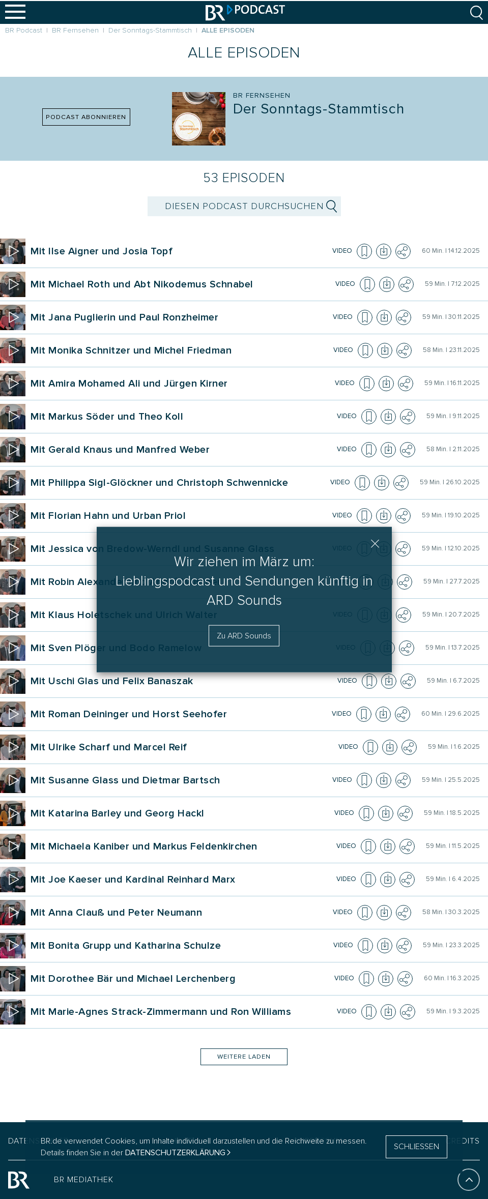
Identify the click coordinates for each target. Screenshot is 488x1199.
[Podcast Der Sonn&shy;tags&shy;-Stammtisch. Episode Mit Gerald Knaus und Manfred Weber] (182, 450)
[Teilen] (403, 251)
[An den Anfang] (468, 1179)
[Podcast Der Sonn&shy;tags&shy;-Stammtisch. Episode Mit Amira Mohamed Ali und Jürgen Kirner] (181, 383)
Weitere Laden (244, 1056)
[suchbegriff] (244, 206)
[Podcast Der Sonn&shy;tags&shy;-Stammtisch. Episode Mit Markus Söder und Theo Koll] (182, 417)
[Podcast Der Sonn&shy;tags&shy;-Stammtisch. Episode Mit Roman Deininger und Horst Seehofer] (180, 714)
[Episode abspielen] (12, 251)
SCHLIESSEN (416, 1147)
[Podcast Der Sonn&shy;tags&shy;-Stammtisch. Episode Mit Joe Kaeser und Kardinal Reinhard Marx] (182, 879)
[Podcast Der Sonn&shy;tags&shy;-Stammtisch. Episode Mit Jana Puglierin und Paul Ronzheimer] (180, 317)
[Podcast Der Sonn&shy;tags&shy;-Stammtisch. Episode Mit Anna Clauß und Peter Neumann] (180, 912)
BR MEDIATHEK (83, 1180)
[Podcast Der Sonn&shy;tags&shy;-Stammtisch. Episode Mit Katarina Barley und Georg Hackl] (181, 813)
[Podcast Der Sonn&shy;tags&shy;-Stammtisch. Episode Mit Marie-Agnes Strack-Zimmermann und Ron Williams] (182, 1012)
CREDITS (462, 1141)
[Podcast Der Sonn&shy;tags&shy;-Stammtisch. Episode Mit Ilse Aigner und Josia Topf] (180, 251)
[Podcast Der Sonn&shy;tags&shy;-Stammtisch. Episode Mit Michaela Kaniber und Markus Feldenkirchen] (182, 846)
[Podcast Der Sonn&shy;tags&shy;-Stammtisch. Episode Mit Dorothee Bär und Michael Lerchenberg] (181, 979)
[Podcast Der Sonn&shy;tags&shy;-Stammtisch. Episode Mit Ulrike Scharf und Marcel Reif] (183, 747)
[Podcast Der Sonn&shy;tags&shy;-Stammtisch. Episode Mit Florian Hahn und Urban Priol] (180, 516)
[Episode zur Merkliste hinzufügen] (364, 251)
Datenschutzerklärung (175, 1153)
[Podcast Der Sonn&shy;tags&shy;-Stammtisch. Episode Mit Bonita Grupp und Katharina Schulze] (180, 946)
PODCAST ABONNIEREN (86, 117)
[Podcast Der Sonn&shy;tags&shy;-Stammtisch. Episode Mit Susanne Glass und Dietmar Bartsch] (180, 780)
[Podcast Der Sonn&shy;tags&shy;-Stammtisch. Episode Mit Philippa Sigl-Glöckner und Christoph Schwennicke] (179, 483)
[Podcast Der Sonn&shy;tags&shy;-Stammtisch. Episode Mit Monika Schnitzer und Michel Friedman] (180, 350)
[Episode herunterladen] (383, 251)
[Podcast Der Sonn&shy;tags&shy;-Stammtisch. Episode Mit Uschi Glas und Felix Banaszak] (182, 681)
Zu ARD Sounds (244, 636)
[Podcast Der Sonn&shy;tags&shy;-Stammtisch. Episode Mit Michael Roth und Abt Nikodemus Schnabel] (181, 284)
